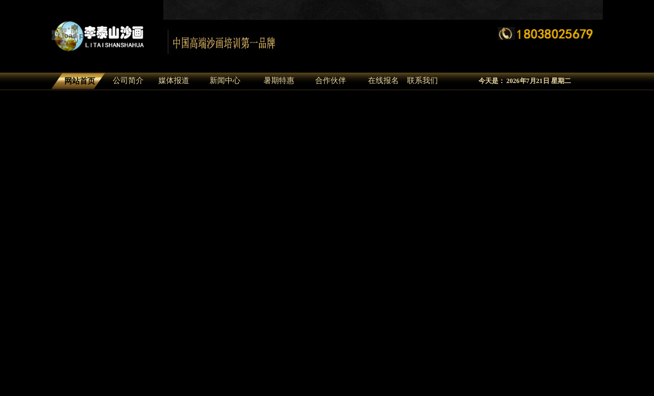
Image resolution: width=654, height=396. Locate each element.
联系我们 (422, 80)
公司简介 (128, 80)
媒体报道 (173, 80)
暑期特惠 (278, 80)
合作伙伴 (330, 80)
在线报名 (383, 80)
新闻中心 (225, 80)
